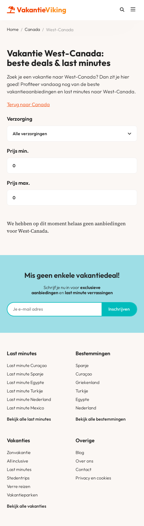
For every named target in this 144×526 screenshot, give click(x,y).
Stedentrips (18, 478)
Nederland (86, 408)
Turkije (82, 391)
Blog (80, 452)
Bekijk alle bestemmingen (101, 419)
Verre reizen (18, 486)
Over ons (84, 461)
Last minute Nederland (29, 399)
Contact (83, 469)
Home (13, 29)
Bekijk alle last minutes (29, 419)
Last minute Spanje (25, 374)
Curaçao (84, 374)
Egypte (82, 399)
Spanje (82, 365)
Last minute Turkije (25, 391)
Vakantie (36, 9)
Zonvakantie (19, 452)
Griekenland (87, 382)
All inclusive (17, 461)
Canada (32, 29)
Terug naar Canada (28, 104)
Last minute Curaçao (27, 365)
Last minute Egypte (25, 382)
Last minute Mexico (25, 408)
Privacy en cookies (93, 478)
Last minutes (19, 469)
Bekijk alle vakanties (26, 506)
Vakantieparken (22, 495)
